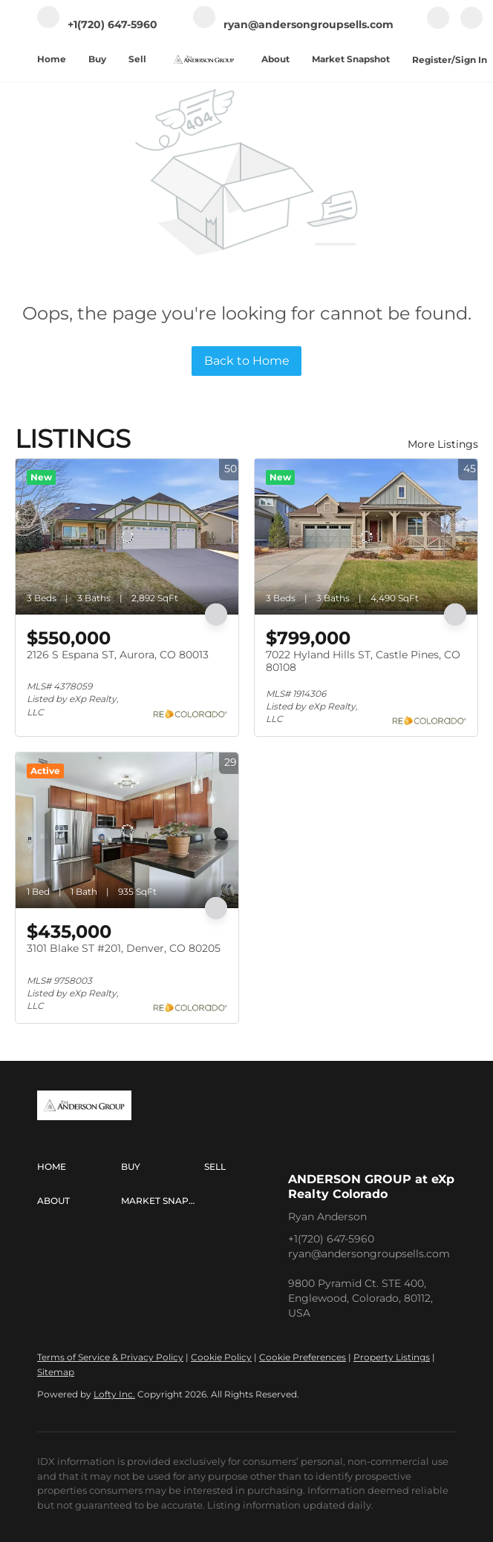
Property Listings (391, 1357)
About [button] (275, 58)
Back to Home (247, 361)
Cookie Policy (221, 1357)
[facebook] (438, 25)
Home (51, 58)
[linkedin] (471, 25)
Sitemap (55, 1371)
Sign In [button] (471, 59)
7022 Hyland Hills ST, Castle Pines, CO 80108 (363, 661)
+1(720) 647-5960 (331, 1238)
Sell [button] (137, 58)
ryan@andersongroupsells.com (369, 1253)
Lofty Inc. (114, 1394)
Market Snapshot (351, 58)
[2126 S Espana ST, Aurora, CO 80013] (127, 537)
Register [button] (431, 59)
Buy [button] (97, 58)
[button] (79, 1167)
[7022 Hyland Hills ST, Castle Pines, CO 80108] (366, 537)
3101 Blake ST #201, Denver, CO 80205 (124, 948)
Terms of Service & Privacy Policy (110, 1357)
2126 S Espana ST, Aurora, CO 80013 (118, 654)
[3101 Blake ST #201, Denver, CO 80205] (127, 830)
